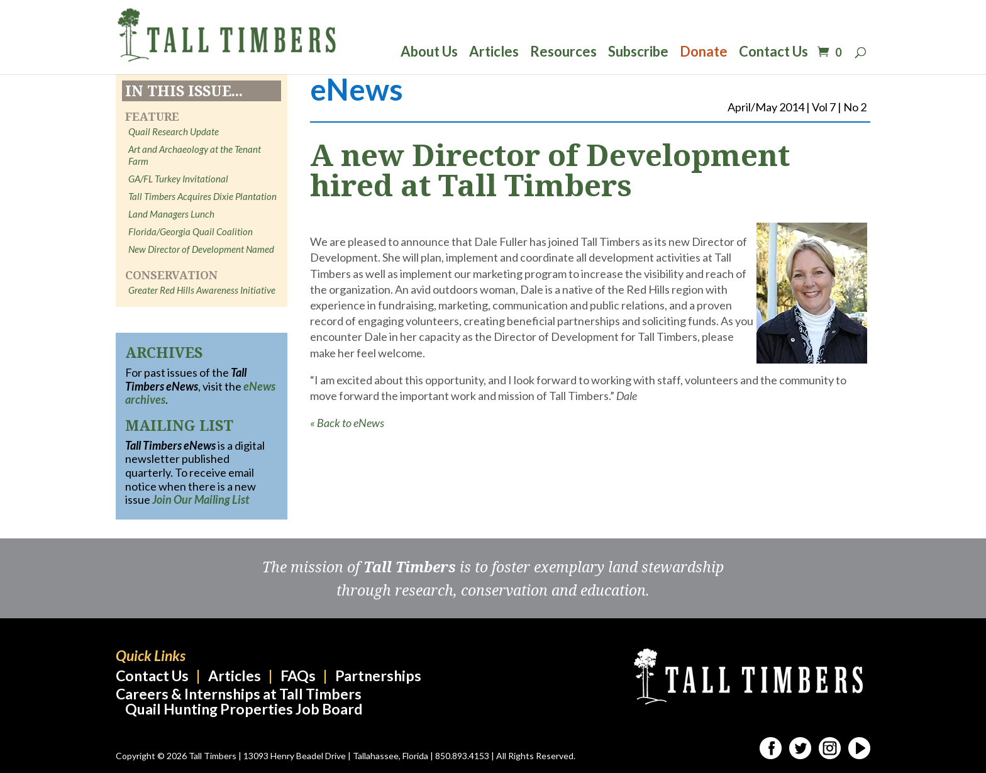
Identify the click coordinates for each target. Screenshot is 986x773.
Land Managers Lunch (171, 214)
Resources (563, 53)
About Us (429, 53)
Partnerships (378, 675)
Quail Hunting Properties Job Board (243, 709)
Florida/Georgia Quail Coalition (190, 231)
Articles (494, 53)
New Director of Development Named (201, 249)
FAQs (298, 675)
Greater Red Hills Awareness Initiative (201, 290)
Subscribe (638, 53)
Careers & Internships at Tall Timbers (239, 694)
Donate (704, 53)
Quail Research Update (173, 131)
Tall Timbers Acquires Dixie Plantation (202, 196)
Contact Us (773, 53)
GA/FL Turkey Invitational (178, 178)
